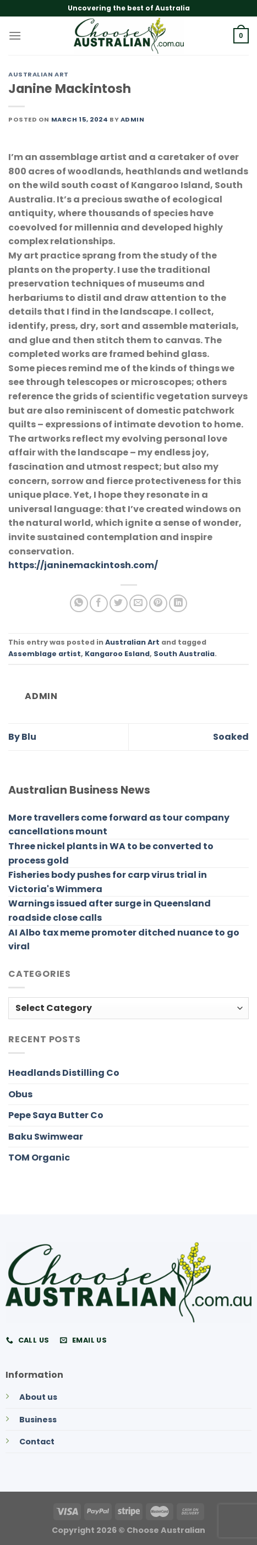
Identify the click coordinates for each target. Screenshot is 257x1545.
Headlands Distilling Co (63, 1072)
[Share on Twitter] (119, 604)
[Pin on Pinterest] (158, 604)
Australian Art (38, 74)
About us (38, 1397)
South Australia (184, 653)
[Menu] (14, 35)
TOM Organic (39, 1157)
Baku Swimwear (45, 1136)
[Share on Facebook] (99, 604)
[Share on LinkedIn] (178, 604)
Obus (20, 1094)
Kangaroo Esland (117, 653)
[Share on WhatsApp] (79, 604)
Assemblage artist (44, 653)
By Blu (22, 736)
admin (133, 119)
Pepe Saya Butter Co (55, 1115)
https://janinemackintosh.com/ (83, 565)
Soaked (231, 736)
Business (38, 1419)
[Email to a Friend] (138, 604)
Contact (36, 1441)
